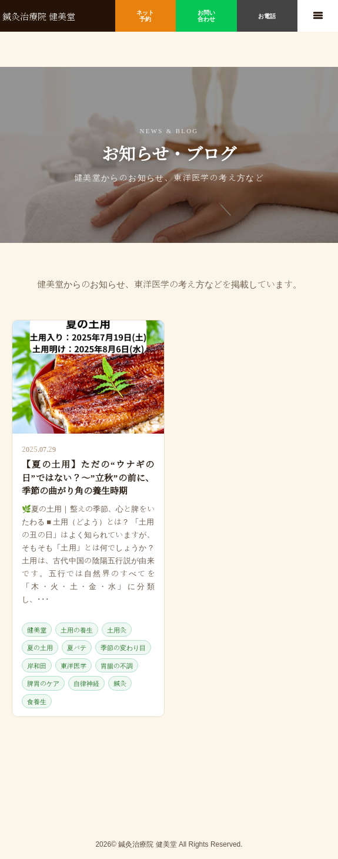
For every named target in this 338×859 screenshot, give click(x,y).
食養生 (36, 701)
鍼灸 (119, 683)
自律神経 (86, 683)
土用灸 (116, 629)
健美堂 (36, 629)
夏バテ (76, 647)
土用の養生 (77, 629)
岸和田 (36, 665)
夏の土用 (40, 647)
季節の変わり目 (123, 647)
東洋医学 (73, 665)
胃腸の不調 (117, 665)
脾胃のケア (43, 683)
